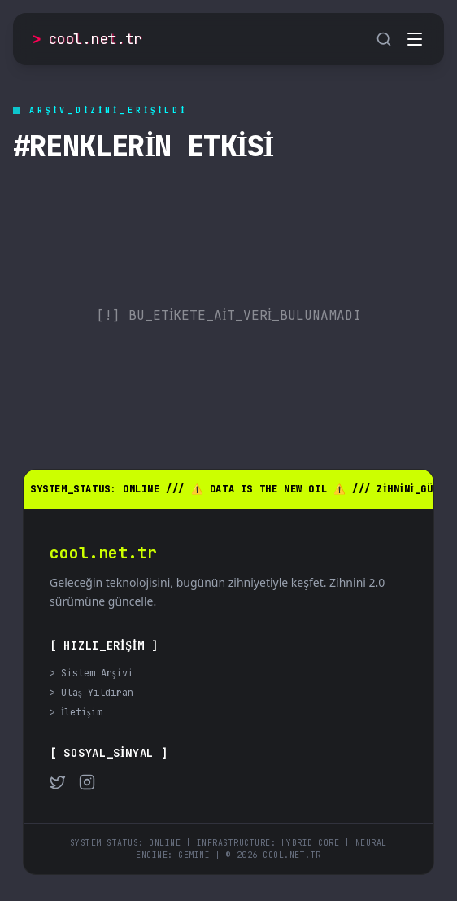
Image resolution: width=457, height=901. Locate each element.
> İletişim (76, 712)
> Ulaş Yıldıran (91, 692)
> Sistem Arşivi (91, 673)
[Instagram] (87, 782)
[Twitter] (58, 782)
